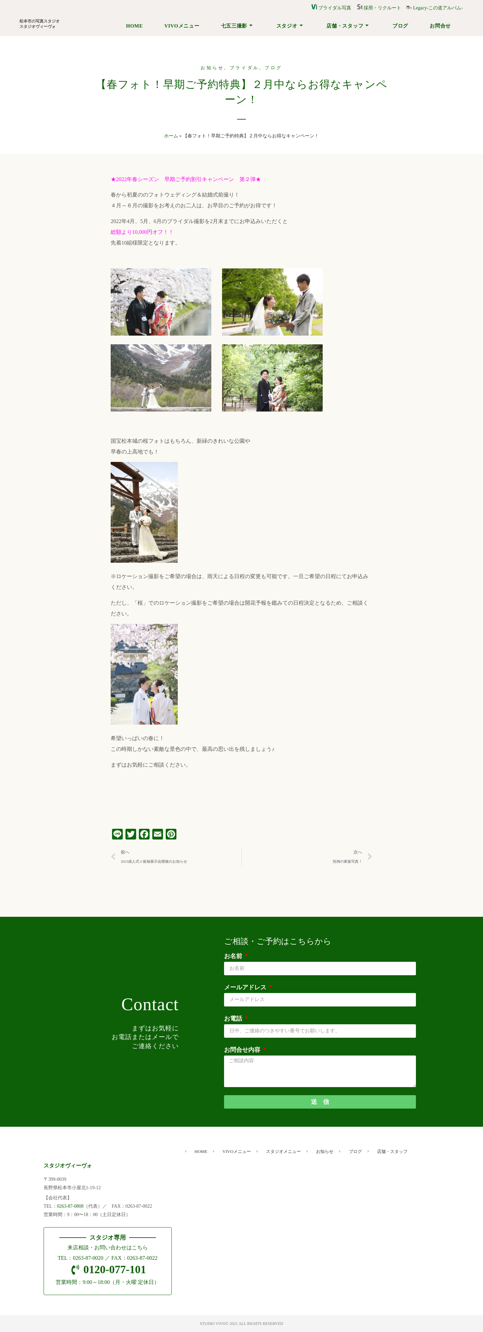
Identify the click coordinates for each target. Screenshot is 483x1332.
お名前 (234, 956)
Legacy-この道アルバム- (434, 7)
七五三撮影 (237, 26)
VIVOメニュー (181, 26)
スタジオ (289, 26)
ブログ (400, 26)
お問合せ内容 (243, 1049)
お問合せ (440, 26)
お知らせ (212, 68)
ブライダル (245, 68)
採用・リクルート (381, 7)
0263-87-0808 (70, 1206)
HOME (134, 26)
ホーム (171, 135)
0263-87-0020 (88, 1258)
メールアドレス (246, 987)
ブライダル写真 (331, 7)
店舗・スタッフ (347, 26)
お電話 (234, 1018)
